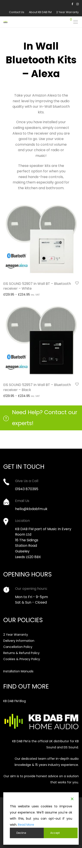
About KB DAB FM (40, 12)
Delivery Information (18, 641)
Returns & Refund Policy (21, 653)
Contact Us (16, 12)
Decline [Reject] (21, 833)
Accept (55, 833)
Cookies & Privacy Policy (21, 659)
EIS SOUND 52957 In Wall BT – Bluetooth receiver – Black (37, 387)
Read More (26, 824)
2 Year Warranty (67, 12)
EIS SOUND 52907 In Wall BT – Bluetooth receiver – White (37, 286)
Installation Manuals (18, 671)
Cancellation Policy (17, 647)
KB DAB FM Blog (14, 701)
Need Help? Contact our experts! (44, 417)
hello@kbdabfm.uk (31, 508)
